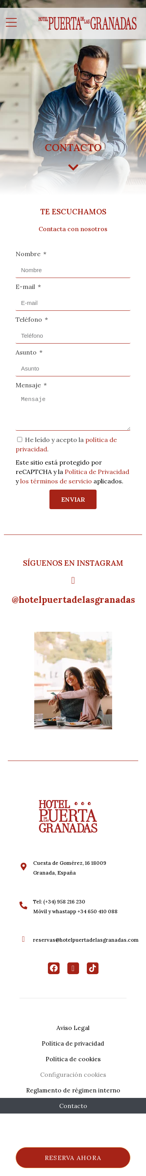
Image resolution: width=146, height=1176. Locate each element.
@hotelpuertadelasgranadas (73, 599)
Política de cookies (73, 1059)
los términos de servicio (56, 481)
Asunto (27, 352)
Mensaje (29, 385)
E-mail (26, 286)
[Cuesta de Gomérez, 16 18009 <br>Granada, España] (23, 867)
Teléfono (30, 319)
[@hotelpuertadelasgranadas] (73, 580)
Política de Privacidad (97, 472)
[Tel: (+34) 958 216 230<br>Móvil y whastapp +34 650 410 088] (23, 905)
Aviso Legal (73, 1028)
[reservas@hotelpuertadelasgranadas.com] (23, 939)
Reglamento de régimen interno (73, 1090)
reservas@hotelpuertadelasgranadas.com (86, 940)
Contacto (73, 1106)
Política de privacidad (73, 1043)
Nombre (29, 254)
